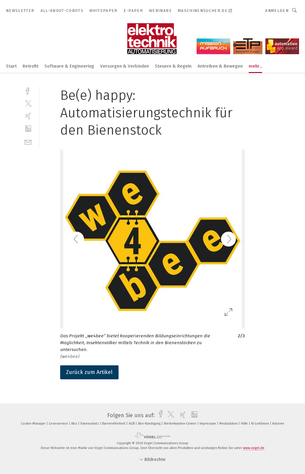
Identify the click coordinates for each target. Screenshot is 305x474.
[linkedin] (28, 128)
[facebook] (28, 90)
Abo (74, 423)
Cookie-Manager (33, 423)
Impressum (208, 423)
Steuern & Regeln (173, 66)
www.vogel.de (253, 448)
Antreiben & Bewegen (220, 66)
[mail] (28, 141)
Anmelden (277, 10)
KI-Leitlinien (260, 423)
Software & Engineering (69, 66)
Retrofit (30, 66)
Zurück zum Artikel (89, 372)
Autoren (278, 423)
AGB (132, 423)
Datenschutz (90, 423)
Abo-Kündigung (149, 423)
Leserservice (59, 423)
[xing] (28, 116)
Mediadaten (229, 423)
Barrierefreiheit (114, 423)
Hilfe (245, 423)
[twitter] (28, 103)
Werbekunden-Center (180, 423)
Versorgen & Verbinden (124, 66)
